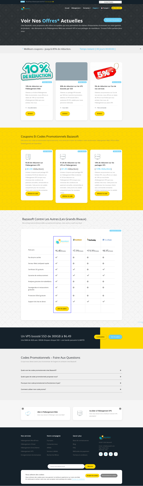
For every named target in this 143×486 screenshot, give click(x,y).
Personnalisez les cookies (109, 475)
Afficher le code (33, 193)
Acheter (30, 113)
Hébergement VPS (27, 451)
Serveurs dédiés (52, 451)
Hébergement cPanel (28, 444)
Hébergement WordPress (29, 441)
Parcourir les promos (113, 20)
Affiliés (49, 448)
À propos (50, 441)
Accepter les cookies (92, 475)
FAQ (74, 448)
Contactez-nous (52, 444)
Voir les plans (49, 1)
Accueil (67, 8)
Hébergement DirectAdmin (30, 448)
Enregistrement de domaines (31, 455)
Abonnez (90, 466)
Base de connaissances (81, 441)
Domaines (87, 8)
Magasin (96, 8)
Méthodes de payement (81, 451)
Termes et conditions (80, 455)
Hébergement (76, 8)
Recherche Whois (53, 455)
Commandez (100, 337)
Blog (74, 444)
